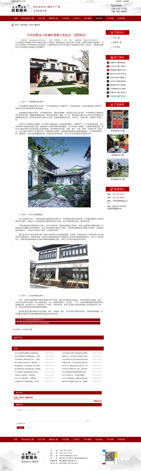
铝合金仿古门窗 (27, 18)
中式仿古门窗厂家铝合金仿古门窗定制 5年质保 (119, 66)
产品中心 (76, 18)
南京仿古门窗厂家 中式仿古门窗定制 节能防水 (119, 74)
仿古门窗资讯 (34, 25)
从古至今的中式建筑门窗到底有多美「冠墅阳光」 (119, 77)
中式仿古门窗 (27, 329)
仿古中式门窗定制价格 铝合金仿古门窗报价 (119, 81)
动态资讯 (99, 18)
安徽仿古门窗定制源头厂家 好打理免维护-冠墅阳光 (119, 62)
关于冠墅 (110, 18)
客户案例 (87, 18)
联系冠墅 (118, 1)
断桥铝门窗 (53, 18)
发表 (20, 427)
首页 (15, 18)
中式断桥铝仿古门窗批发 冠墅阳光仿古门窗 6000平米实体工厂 (119, 89)
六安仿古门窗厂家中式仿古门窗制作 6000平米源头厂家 (119, 96)
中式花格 (65, 18)
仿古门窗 (41, 18)
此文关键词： (17, 329)
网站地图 (126, 1)
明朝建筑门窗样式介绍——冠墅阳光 (119, 70)
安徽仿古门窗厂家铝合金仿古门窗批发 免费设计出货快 (119, 92)
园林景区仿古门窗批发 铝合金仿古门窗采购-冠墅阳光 (119, 85)
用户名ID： (20, 409)
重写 (29, 427)
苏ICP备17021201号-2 (68, 463)
